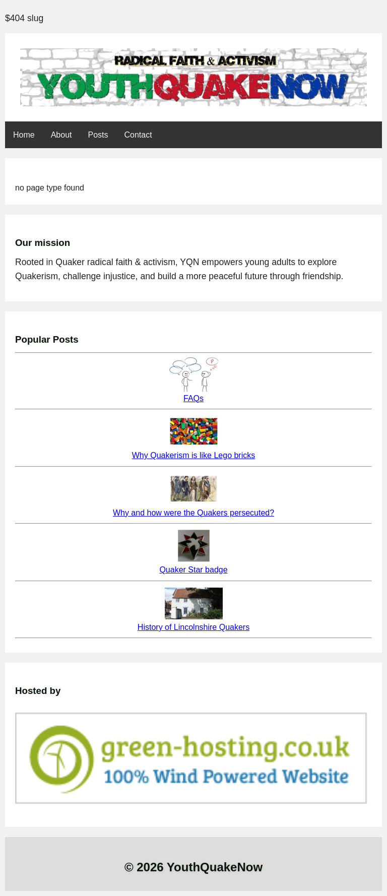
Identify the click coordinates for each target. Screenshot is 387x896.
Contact (138, 135)
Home (24, 135)
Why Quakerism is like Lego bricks (193, 455)
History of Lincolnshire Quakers (193, 627)
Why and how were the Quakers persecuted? (193, 512)
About (61, 135)
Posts (98, 135)
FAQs (193, 398)
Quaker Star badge (193, 569)
